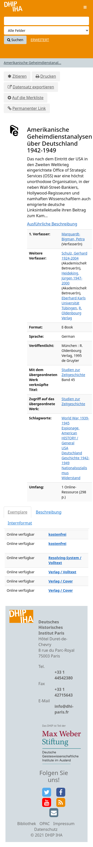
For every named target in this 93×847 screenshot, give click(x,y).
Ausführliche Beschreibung (52, 224)
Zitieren (19, 76)
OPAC (44, 823)
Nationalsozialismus (74, 470)
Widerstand (71, 477)
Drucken (48, 76)
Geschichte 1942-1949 (75, 460)
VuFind (13, 7)
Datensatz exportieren (33, 87)
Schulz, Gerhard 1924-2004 (74, 256)
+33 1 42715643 (64, 692)
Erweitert (40, 39)
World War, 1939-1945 (75, 420)
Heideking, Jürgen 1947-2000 (72, 278)
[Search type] (46, 30)
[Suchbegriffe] (46, 21)
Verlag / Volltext (62, 572)
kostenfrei (57, 534)
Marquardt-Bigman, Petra (73, 236)
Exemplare (17, 512)
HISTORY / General (70, 440)
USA (65, 448)
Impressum (64, 823)
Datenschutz (46, 829)
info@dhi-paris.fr (64, 709)
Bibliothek (26, 823)
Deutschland (72, 453)
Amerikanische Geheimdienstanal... (32, 62)
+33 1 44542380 (64, 675)
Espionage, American (70, 430)
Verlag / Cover (61, 581)
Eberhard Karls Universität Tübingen (74, 303)
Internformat (20, 523)
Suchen (15, 39)
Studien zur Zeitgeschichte (73, 372)
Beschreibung (49, 512)
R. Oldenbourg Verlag (72, 313)
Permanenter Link (29, 108)
